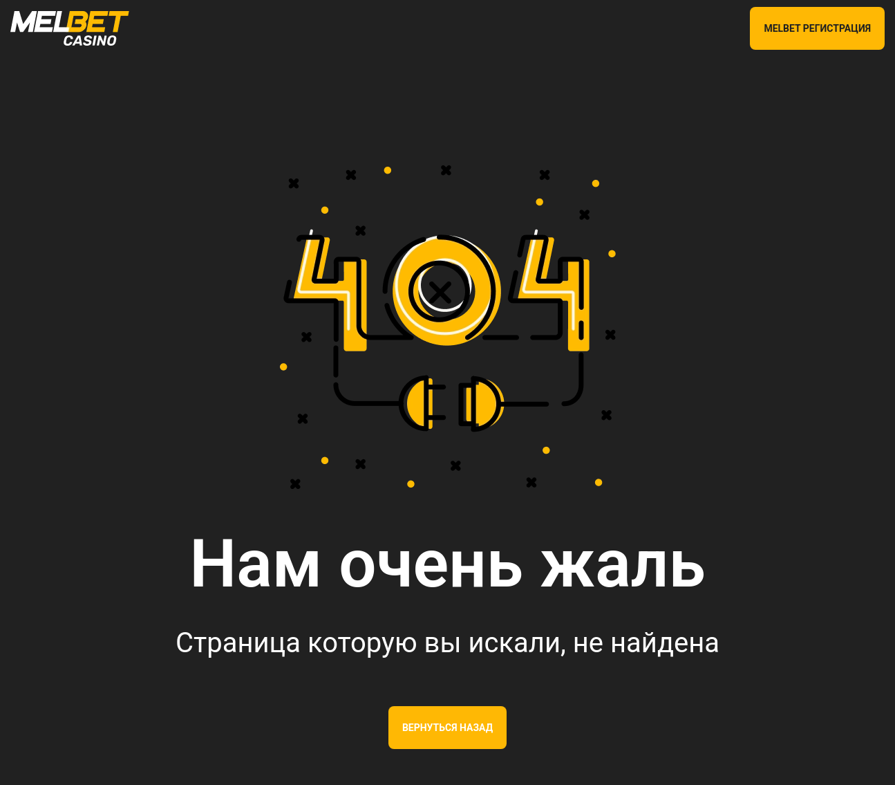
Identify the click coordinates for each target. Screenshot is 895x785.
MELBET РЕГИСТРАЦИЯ (817, 28)
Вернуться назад (447, 727)
